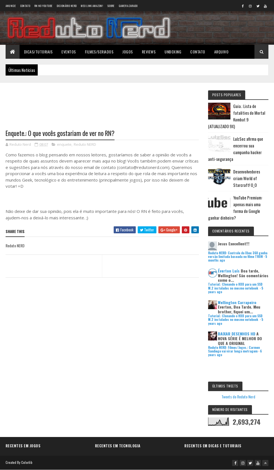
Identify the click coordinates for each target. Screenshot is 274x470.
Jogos (127, 52)
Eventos (68, 52)
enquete (64, 144)
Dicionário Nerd (67, 6)
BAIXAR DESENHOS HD (236, 334)
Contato (25, 6)
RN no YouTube (43, 6)
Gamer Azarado (128, 6)
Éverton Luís (229, 271)
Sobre (111, 6)
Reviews (149, 52)
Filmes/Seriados (99, 52)
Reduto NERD (85, 144)
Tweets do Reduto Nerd (238, 397)
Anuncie (11, 6)
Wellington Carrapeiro (237, 302)
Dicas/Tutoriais (38, 52)
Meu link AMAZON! (92, 6)
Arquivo (221, 52)
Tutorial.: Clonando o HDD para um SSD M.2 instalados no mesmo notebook (235, 286)
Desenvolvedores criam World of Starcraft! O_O (246, 178)
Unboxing (173, 52)
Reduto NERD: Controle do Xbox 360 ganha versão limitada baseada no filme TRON (237, 255)
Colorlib (26, 462)
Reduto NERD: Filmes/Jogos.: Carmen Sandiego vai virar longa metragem (234, 349)
